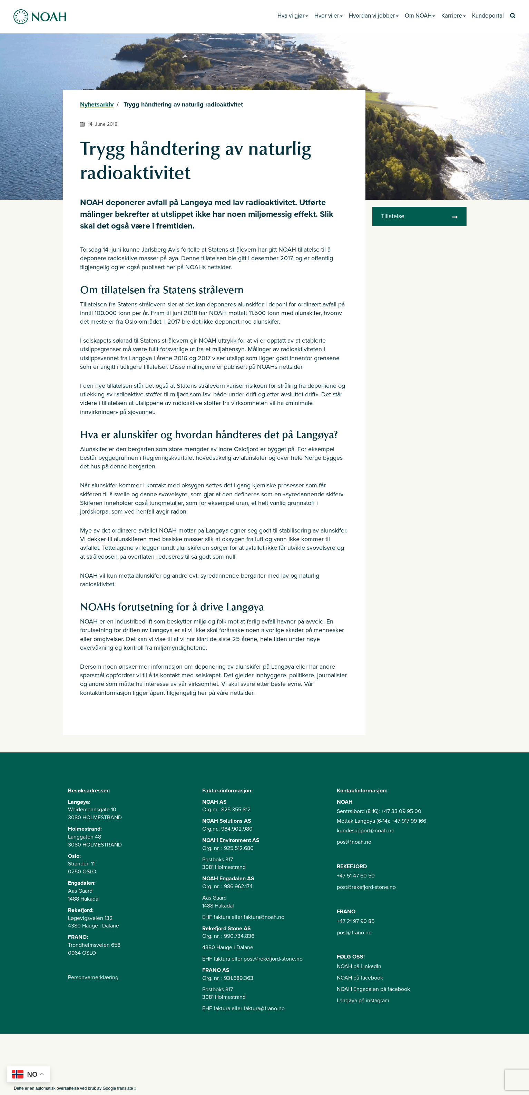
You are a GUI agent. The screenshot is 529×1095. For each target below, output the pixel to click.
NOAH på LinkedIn (359, 966)
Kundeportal (488, 15)
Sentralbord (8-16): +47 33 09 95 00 (379, 811)
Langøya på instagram (363, 1000)
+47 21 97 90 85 (355, 921)
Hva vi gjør (292, 15)
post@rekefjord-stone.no (366, 887)
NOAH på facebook (360, 977)
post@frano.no (354, 932)
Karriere (453, 15)
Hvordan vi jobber (374, 15)
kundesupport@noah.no (365, 830)
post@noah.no (354, 842)
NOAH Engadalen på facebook (373, 989)
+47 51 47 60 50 (356, 875)
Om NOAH (420, 15)
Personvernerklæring (93, 977)
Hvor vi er (328, 15)
